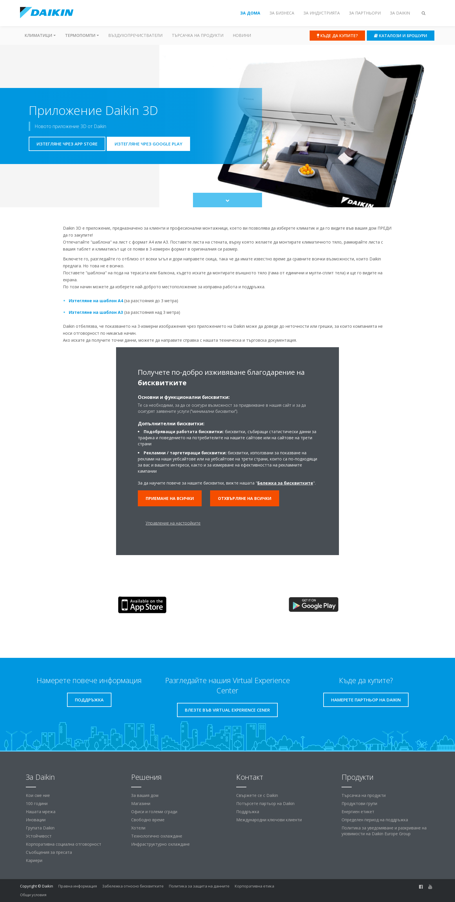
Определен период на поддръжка (375, 819)
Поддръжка (247, 811)
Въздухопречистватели (135, 35)
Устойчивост (39, 836)
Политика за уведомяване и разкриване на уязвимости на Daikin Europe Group (384, 830)
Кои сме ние (38, 795)
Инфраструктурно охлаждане (160, 844)
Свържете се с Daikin (257, 795)
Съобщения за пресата (49, 852)
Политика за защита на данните (199, 886)
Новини (242, 35)
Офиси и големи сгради (154, 811)
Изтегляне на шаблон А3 (96, 312)
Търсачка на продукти (197, 35)
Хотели (138, 828)
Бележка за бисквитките (285, 483)
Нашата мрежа (40, 811)
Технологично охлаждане (156, 836)
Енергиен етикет (358, 811)
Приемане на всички (170, 498)
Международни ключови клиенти (269, 819)
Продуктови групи (359, 803)
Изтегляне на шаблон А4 (96, 300)
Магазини (140, 803)
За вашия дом (144, 795)
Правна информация (77, 886)
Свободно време (148, 819)
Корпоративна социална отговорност (63, 844)
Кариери (34, 860)
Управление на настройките (173, 523)
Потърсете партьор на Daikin (265, 803)
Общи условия (33, 894)
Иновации (36, 819)
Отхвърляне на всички (244, 498)
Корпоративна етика (254, 886)
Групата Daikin (40, 828)
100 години (37, 803)
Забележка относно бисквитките (133, 886)
